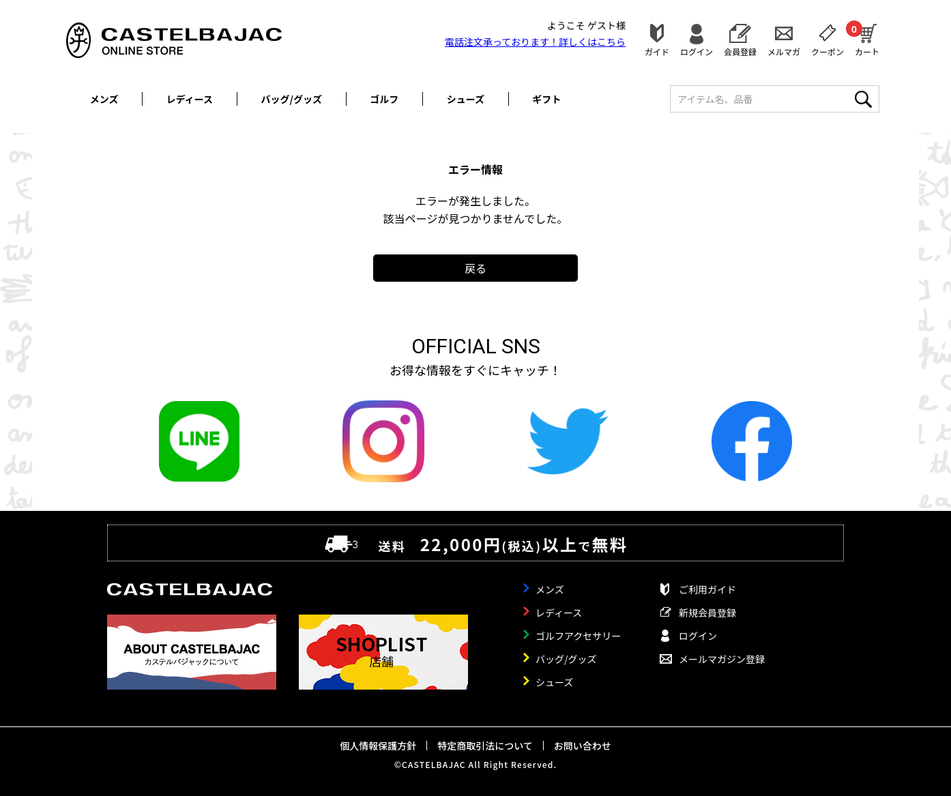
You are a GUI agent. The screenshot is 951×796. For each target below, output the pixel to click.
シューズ (465, 99)
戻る (475, 268)
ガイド (657, 51)
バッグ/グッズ (291, 99)
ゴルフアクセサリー (578, 636)
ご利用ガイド (707, 589)
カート (867, 38)
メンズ (104, 99)
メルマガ (783, 51)
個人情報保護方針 (378, 745)
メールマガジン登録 (722, 659)
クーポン (827, 51)
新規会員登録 (707, 612)
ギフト (546, 99)
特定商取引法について (485, 745)
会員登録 (740, 51)
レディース (189, 99)
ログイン (696, 51)
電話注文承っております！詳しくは (535, 41)
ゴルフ (384, 99)
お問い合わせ (582, 745)
